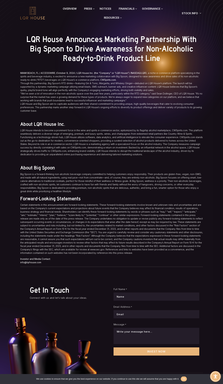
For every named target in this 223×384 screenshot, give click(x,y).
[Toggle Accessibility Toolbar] (215, 376)
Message (120, 324)
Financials (126, 8)
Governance (151, 8)
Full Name (120, 289)
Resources (111, 17)
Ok (183, 379)
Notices (105, 8)
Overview (70, 8)
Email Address (123, 307)
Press (88, 8)
